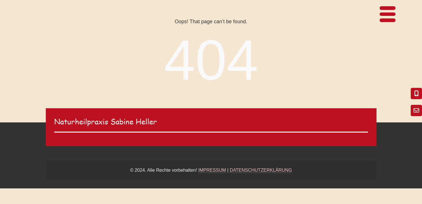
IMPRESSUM (212, 170)
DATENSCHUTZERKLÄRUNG (261, 170)
